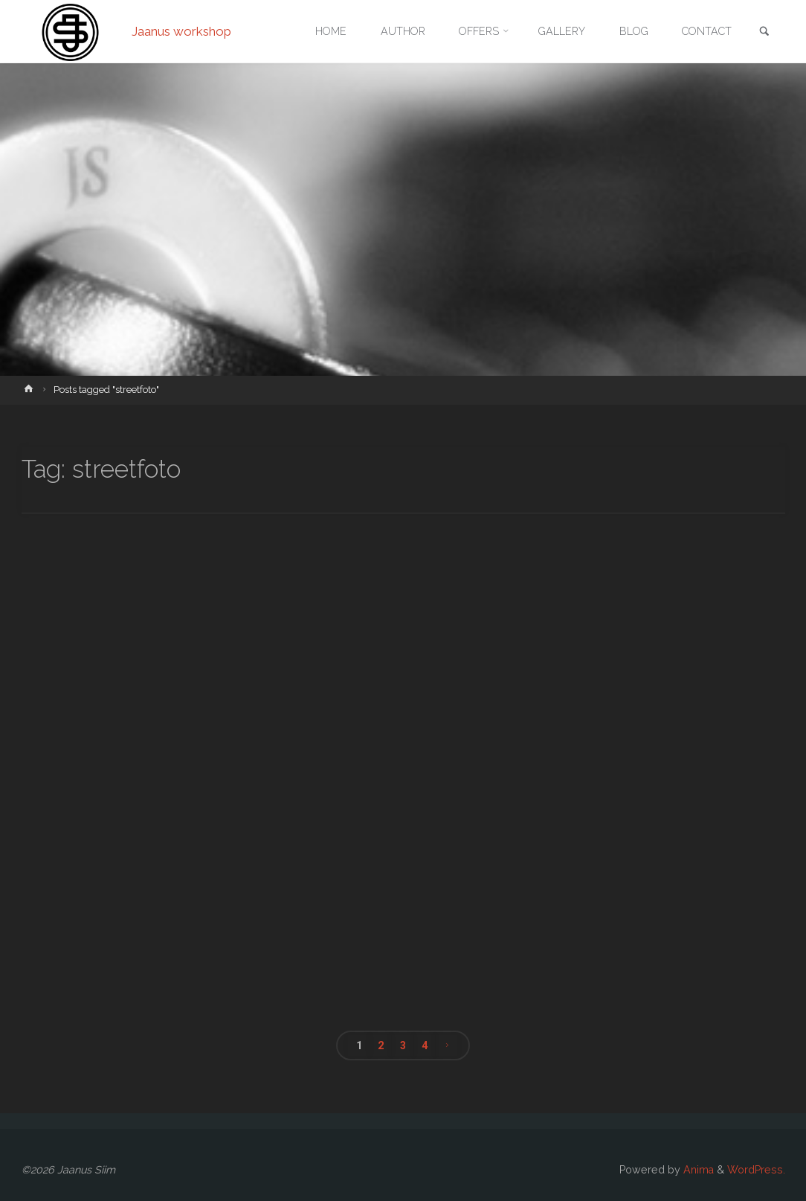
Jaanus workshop (181, 31)
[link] (764, 32)
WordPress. (756, 1170)
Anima (697, 1170)
